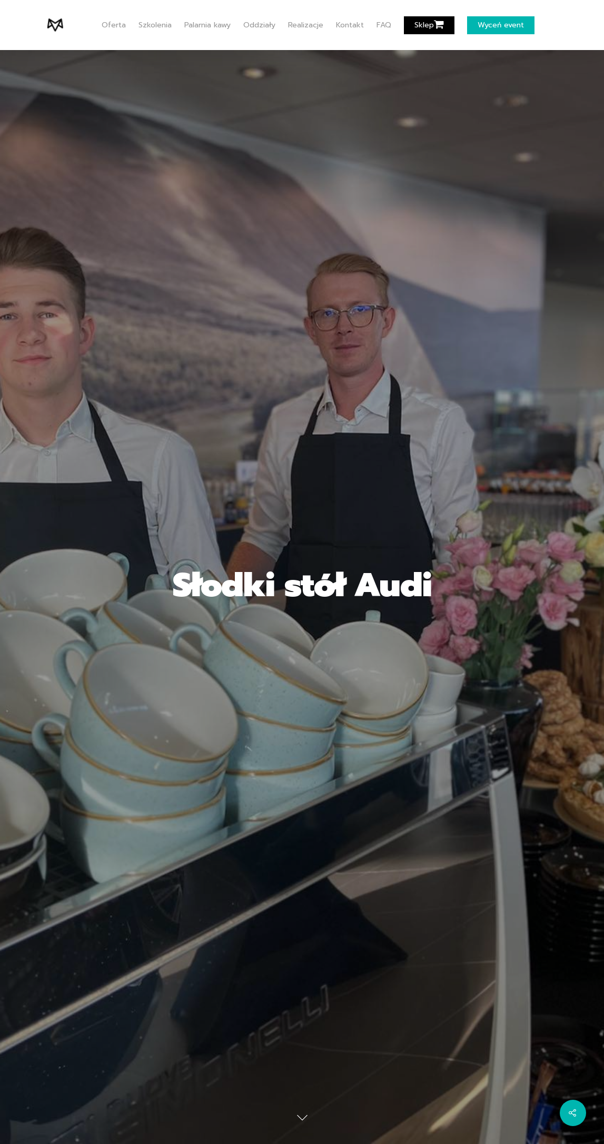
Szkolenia (155, 25)
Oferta (114, 25)
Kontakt (350, 25)
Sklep (429, 25)
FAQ (384, 25)
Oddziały (259, 25)
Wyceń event (501, 25)
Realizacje (305, 25)
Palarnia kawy (207, 25)
